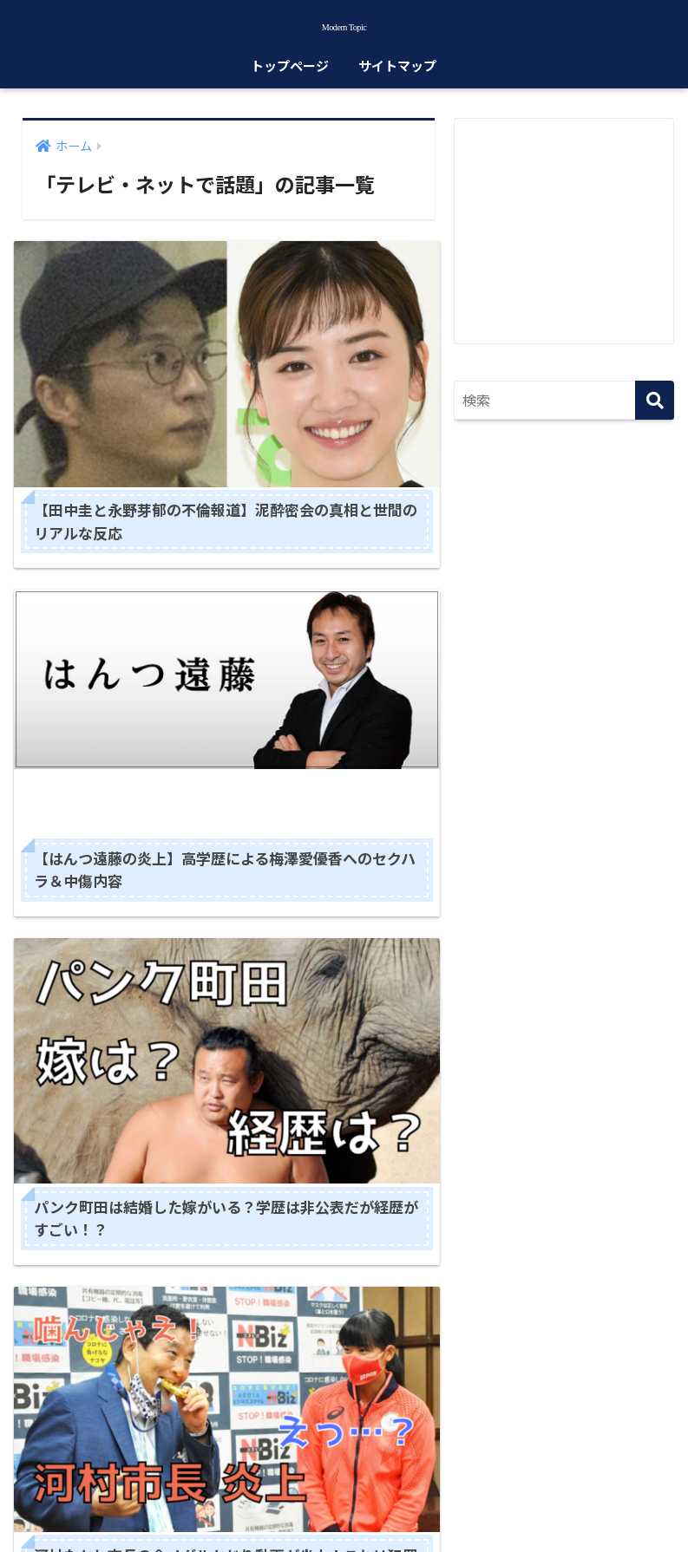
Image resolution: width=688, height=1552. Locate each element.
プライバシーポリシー (344, 1500)
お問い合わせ (462, 1500)
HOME (344, 1464)
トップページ (290, 77)
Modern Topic (343, 29)
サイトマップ (397, 77)
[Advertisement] (571, 239)
